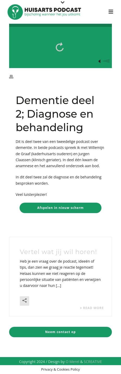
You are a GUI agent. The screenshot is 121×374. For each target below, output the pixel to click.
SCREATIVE (93, 361)
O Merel (72, 361)
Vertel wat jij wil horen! (58, 252)
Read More (92, 308)
